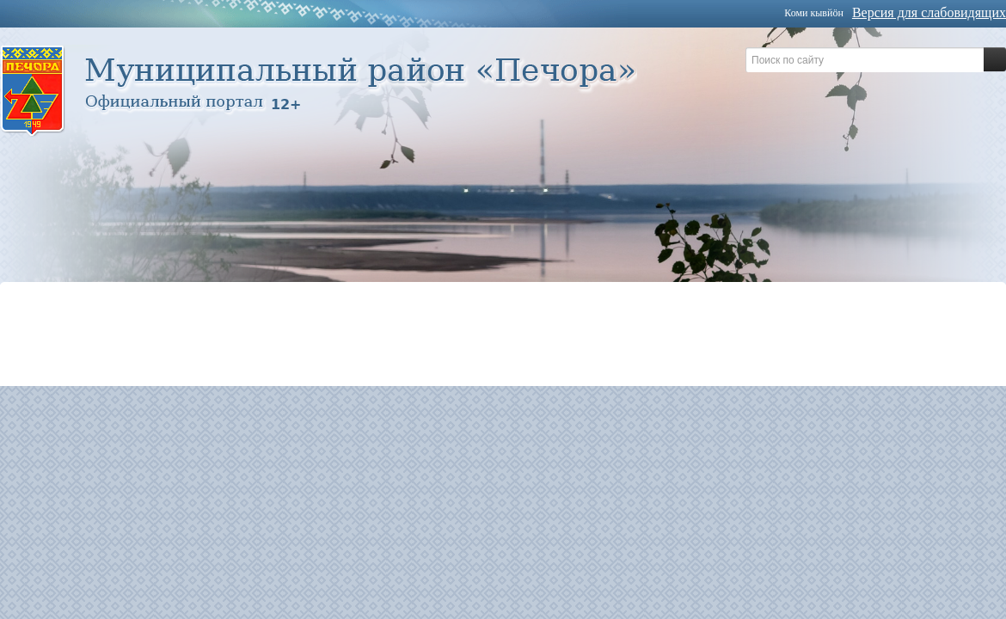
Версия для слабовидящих (929, 12)
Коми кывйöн (813, 13)
